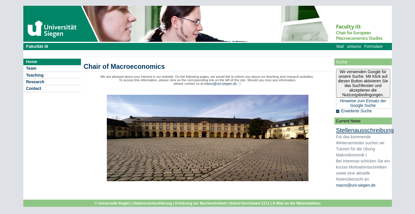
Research (35, 81)
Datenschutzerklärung (152, 203)
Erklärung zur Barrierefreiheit (200, 203)
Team (31, 68)
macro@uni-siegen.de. (221, 83)
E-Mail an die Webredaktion (297, 203)
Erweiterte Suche (356, 111)
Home (31, 61)
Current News (348, 121)
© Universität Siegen (112, 203)
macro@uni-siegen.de (356, 185)
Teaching (35, 75)
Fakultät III (37, 46)
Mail (340, 46)
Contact (33, 88)
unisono (354, 46)
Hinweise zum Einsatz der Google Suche (363, 103)
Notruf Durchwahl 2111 (250, 203)
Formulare (373, 46)
